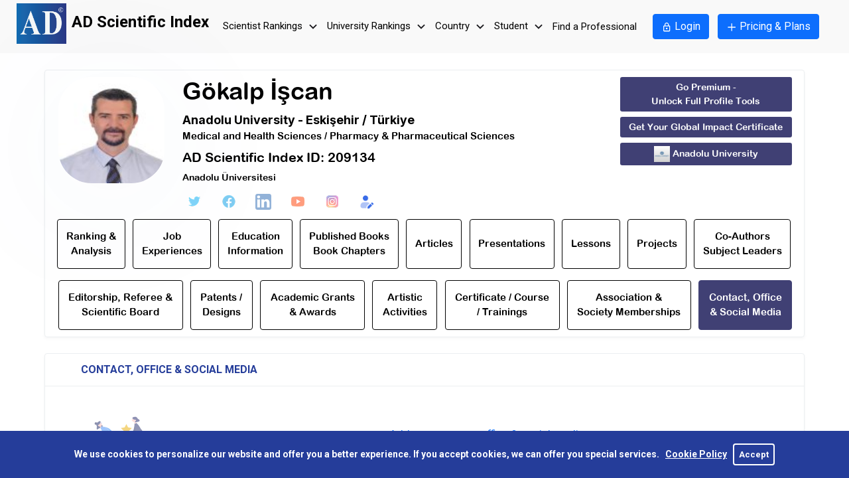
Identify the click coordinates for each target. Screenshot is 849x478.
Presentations (511, 243)
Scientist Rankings (272, 27)
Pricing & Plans (768, 26)
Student (520, 27)
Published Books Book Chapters (349, 243)
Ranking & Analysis (91, 243)
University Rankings (378, 27)
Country (461, 27)
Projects (657, 243)
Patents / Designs (221, 304)
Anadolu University (706, 154)
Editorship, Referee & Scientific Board (120, 304)
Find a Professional (595, 27)
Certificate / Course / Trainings (502, 304)
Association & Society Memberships (629, 304)
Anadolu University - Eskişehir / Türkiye (298, 120)
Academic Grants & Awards (313, 304)
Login (680, 26)
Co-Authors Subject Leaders (742, 243)
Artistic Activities (405, 304)
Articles (434, 243)
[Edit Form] (367, 202)
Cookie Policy (696, 454)
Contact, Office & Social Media (745, 304)
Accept (754, 454)
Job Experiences (172, 243)
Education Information (255, 243)
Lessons (591, 243)
